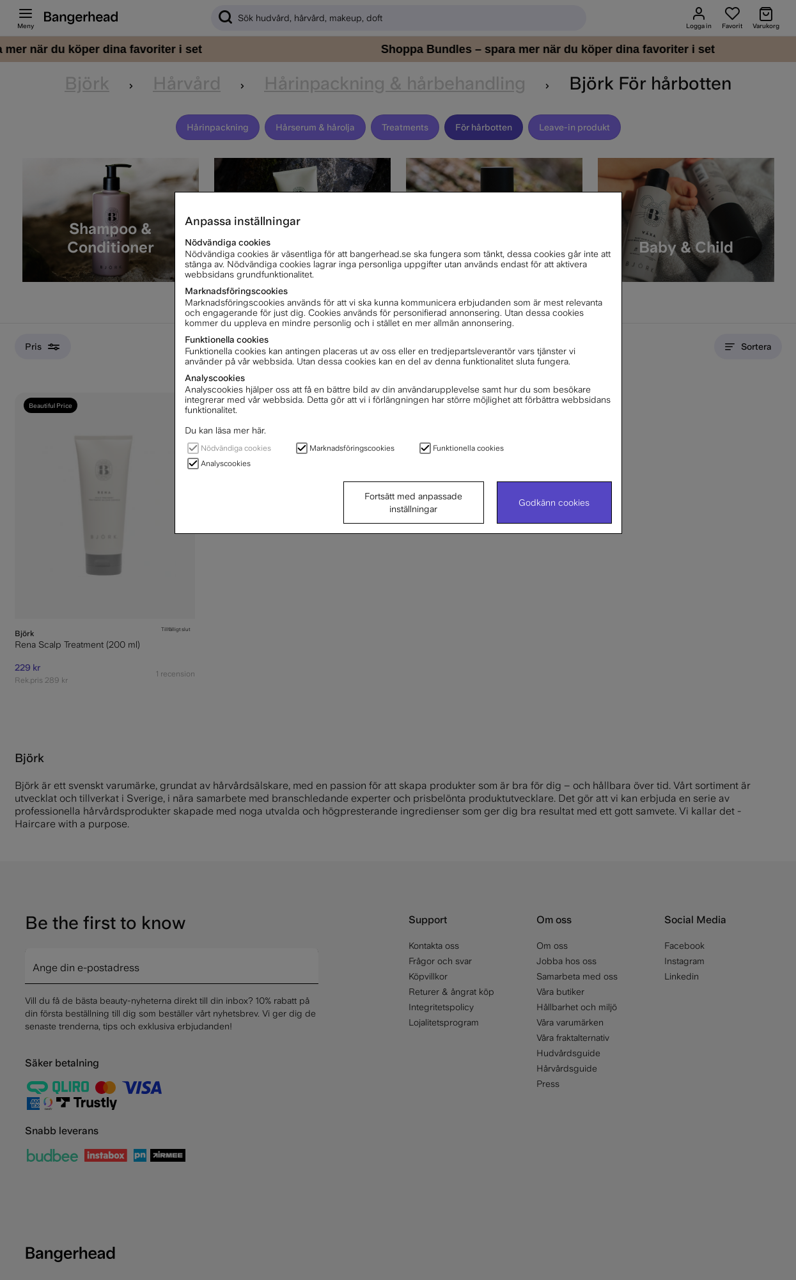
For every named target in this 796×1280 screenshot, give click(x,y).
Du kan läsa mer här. (225, 430)
